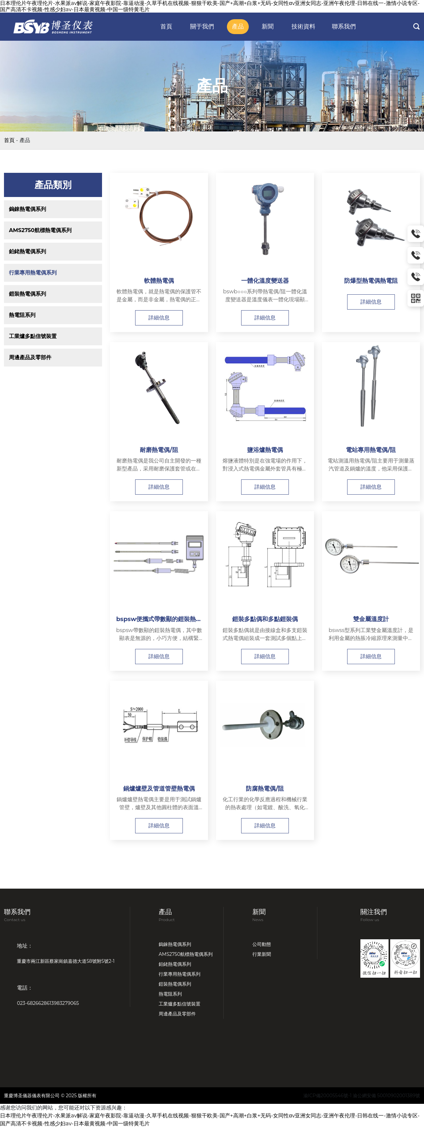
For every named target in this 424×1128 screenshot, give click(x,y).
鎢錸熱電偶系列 (27, 209)
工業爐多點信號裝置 (33, 336)
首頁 (9, 140)
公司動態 (261, 945)
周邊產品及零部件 (30, 357)
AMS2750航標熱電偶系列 (40, 230)
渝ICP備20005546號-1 (327, 1096)
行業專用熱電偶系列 (33, 273)
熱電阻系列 (22, 315)
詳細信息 (159, 318)
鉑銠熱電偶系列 (27, 251)
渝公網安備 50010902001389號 (386, 1096)
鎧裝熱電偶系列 (27, 294)
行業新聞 (261, 954)
